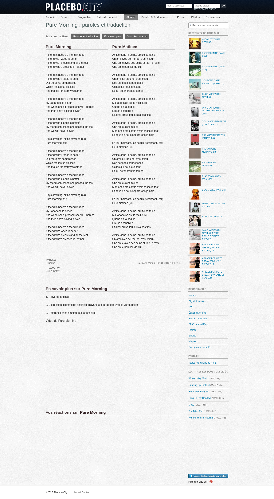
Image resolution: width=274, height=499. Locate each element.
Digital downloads (197, 301)
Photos (195, 17)
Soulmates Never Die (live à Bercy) (207, 125)
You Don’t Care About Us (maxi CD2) (206, 84)
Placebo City (74, 7)
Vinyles (192, 341)
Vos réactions (137, 36)
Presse (181, 17)
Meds (191, 404)
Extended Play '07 (205, 220)
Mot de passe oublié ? (205, 9)
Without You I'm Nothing (204, 43)
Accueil (50, 17)
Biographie (84, 17)
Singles (192, 335)
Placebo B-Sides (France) (204, 180)
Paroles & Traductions (154, 17)
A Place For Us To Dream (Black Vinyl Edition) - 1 (206, 248)
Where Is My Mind (198, 378)
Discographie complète (200, 347)
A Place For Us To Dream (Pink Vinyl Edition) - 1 (205, 262)
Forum (64, 17)
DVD (191, 307)
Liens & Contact (81, 492)
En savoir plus (112, 36)
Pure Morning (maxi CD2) (206, 57)
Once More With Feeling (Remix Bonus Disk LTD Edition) (204, 234)
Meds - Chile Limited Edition (206, 207)
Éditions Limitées (197, 312)
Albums (130, 17)
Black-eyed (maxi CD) (207, 194)
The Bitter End (196, 411)
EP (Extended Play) (199, 324)
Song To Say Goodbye (200, 398)
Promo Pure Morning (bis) (202, 153)
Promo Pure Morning (202, 166)
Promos (192, 330)
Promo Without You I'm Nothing (206, 139)
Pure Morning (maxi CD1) (206, 70)
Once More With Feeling (204, 98)
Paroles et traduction (85, 36)
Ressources (213, 17)
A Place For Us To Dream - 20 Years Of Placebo (206, 276)
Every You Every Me (199, 391)
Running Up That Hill (199, 385)
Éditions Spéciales (198, 318)
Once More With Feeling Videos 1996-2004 (206, 112)
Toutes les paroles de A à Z (202, 362)
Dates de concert (107, 17)
